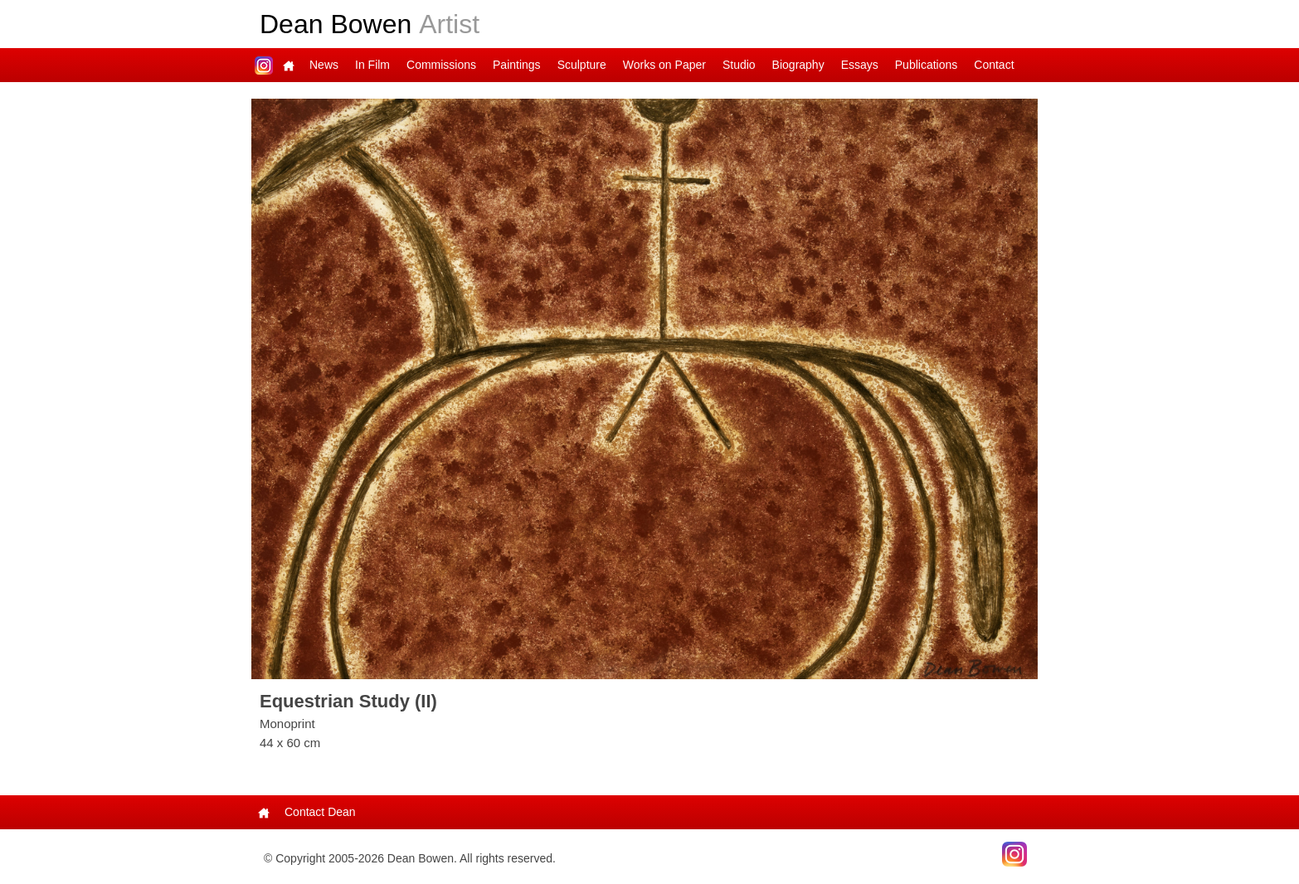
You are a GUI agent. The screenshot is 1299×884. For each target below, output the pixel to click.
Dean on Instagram (263, 65)
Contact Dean (320, 811)
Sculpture (581, 64)
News (323, 64)
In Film (372, 64)
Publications (926, 64)
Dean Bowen (369, 24)
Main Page (288, 65)
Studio (739, 64)
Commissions (441, 64)
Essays (859, 64)
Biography (798, 64)
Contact (994, 64)
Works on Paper (664, 64)
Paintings (517, 64)
